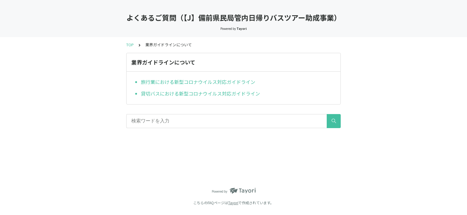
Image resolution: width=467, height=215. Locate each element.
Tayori (233, 202)
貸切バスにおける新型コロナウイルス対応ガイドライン (200, 93)
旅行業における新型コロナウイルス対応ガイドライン (198, 81)
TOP (130, 44)
